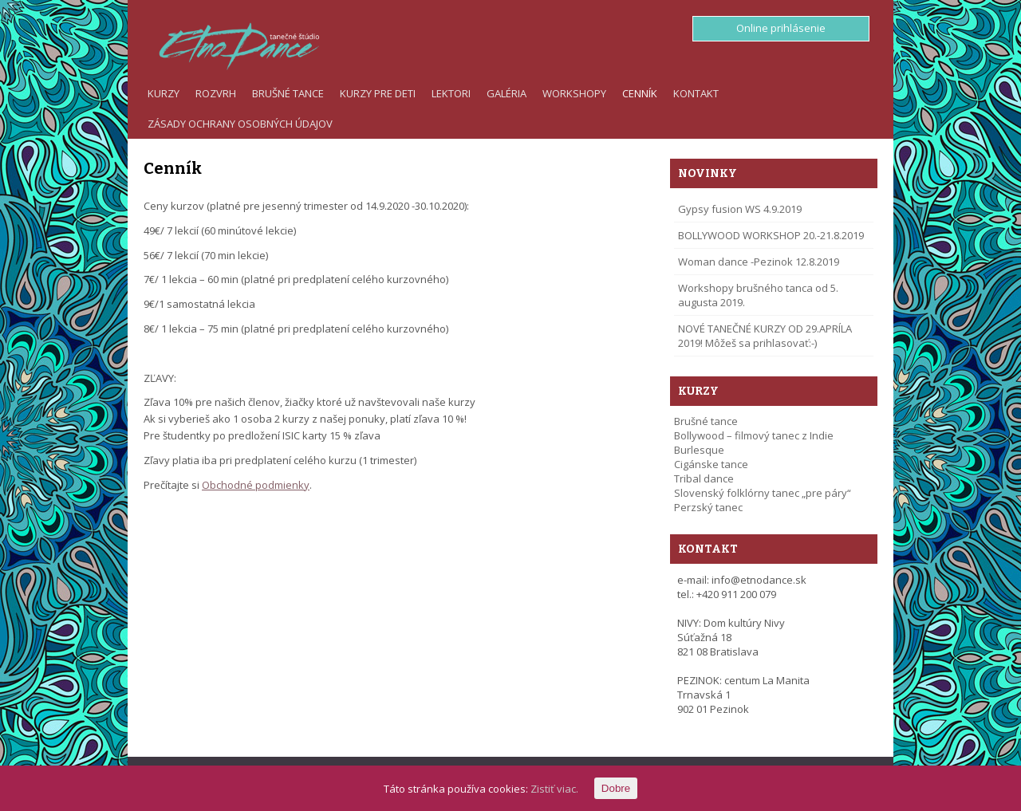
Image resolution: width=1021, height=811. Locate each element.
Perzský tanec (708, 507)
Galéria (506, 93)
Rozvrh (215, 93)
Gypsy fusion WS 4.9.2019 (740, 209)
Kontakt (696, 93)
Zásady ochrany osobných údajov (240, 123)
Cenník (639, 93)
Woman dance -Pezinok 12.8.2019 (758, 261)
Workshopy (574, 93)
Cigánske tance (711, 464)
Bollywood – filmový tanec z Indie (754, 435)
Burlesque (699, 450)
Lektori (451, 93)
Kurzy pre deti (378, 93)
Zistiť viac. (554, 788)
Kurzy (163, 93)
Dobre (615, 788)
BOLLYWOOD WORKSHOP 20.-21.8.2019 (771, 235)
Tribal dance (704, 478)
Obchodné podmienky (255, 485)
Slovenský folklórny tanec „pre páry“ (762, 493)
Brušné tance (288, 93)
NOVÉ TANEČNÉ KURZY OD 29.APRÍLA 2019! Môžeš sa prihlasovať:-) (765, 335)
